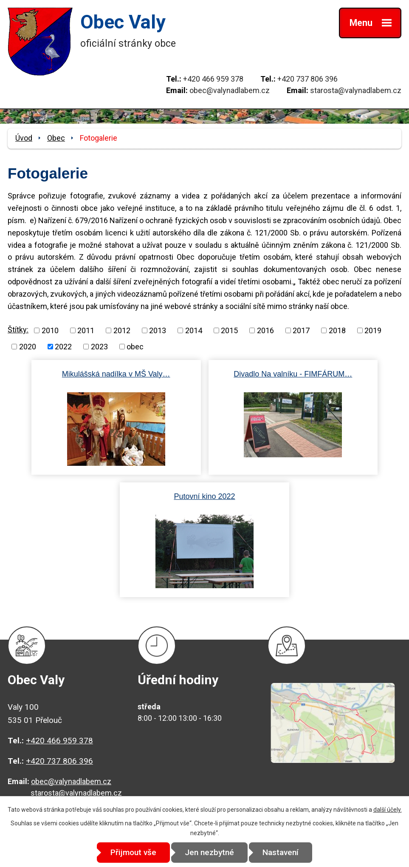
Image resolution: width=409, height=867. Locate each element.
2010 (50, 330)
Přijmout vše (133, 852)
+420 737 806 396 (307, 78)
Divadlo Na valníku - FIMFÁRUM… (293, 374)
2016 (265, 330)
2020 (27, 346)
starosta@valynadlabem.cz (355, 90)
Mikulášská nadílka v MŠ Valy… (116, 374)
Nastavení (281, 852)
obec (135, 346)
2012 (121, 330)
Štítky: (18, 329)
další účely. (387, 809)
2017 (301, 330)
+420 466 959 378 (213, 78)
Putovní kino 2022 (204, 496)
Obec (56, 137)
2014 (193, 330)
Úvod (23, 137)
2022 (63, 346)
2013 (157, 330)
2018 (337, 330)
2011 (85, 330)
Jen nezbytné (209, 852)
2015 (229, 330)
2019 (372, 330)
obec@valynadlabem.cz (229, 90)
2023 (99, 346)
